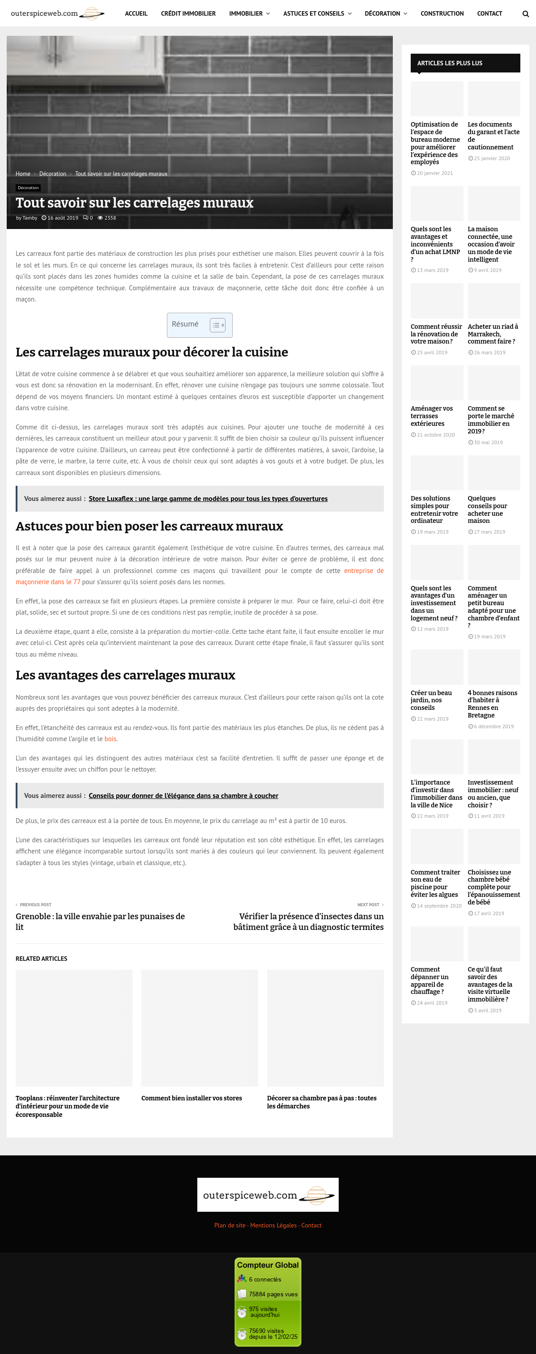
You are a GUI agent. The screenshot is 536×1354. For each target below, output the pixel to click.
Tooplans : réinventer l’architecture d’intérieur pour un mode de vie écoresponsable (67, 1106)
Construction (442, 13)
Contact (489, 13)
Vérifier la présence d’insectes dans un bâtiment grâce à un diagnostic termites (309, 922)
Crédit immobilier (188, 13)
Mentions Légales (273, 1225)
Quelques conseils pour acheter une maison (487, 510)
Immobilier (246, 13)
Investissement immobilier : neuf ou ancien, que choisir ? (493, 794)
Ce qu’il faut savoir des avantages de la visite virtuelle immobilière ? (490, 984)
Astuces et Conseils (313, 13)
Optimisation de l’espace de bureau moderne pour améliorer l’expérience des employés (435, 143)
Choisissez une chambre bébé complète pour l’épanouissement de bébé (494, 887)
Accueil (136, 13)
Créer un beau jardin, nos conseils (431, 700)
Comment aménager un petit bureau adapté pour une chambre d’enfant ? (494, 607)
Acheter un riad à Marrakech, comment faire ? (493, 334)
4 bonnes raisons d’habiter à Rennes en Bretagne (493, 704)
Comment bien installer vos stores (191, 1098)
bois (110, 738)
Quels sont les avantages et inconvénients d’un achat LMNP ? (435, 244)
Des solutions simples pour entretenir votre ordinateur (434, 510)
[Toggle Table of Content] (213, 325)
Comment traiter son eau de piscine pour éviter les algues (435, 884)
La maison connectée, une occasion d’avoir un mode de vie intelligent (491, 244)
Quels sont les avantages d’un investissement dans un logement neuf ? (434, 603)
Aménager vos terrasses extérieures (432, 416)
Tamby (29, 217)
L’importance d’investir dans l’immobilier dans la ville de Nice (437, 794)
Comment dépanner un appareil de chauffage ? (430, 981)
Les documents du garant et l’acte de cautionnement (494, 136)
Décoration (382, 13)
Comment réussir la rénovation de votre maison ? (436, 334)
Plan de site (230, 1225)
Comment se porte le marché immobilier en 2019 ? (491, 420)
